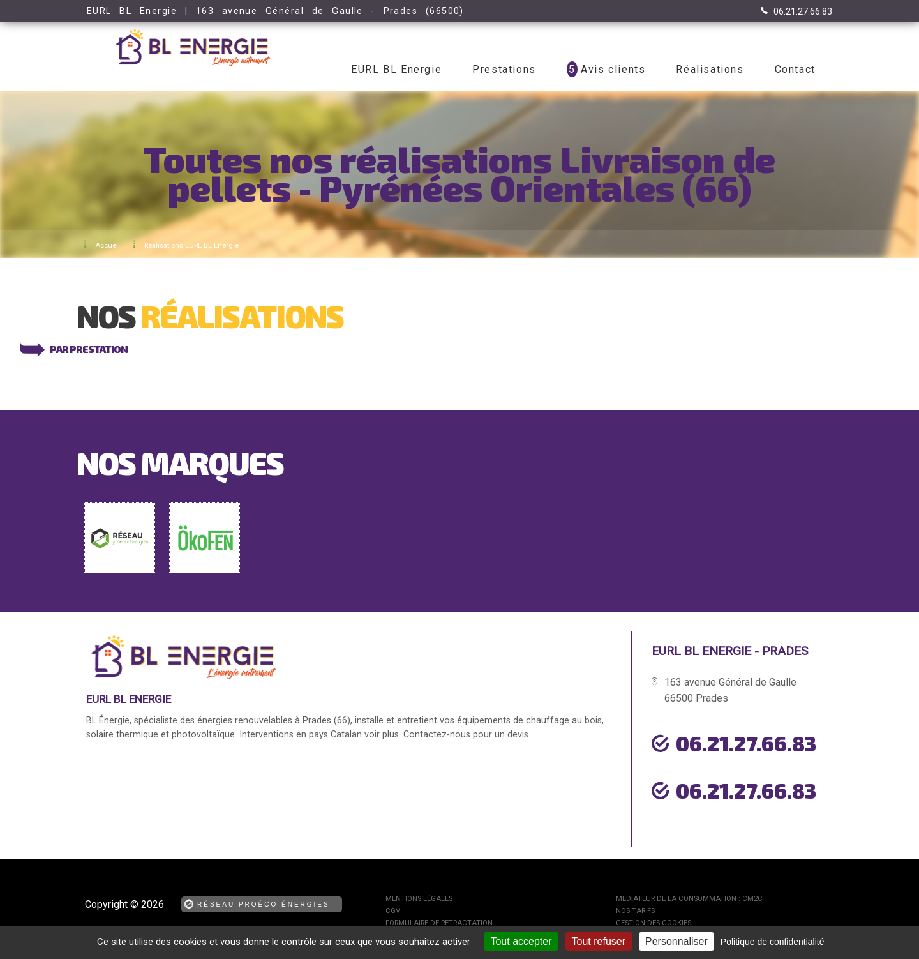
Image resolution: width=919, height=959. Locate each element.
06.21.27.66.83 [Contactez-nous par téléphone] (746, 743)
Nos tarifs (635, 911)
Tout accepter (520, 941)
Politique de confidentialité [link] (773, 942)
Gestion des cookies (653, 923)
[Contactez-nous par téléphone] (796, 11)
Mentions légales (418, 899)
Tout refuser (598, 941)
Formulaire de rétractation (439, 923)
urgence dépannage (720, 820)
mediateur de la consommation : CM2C (689, 899)
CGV (392, 911)
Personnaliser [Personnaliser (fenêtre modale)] (676, 941)
